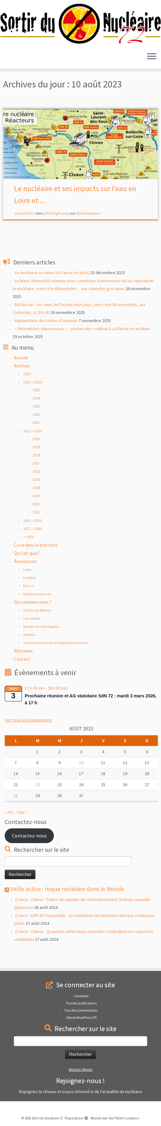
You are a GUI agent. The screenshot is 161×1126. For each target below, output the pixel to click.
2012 (36, 518)
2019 (36, 461)
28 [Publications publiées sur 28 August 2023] (15, 810)
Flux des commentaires (81, 1010)
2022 (36, 429)
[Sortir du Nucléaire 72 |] (80, 24)
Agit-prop (62, 227)
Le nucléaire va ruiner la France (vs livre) (52, 287)
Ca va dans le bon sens (36, 560)
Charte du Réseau (37, 625)
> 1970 (28, 551)
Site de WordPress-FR (81, 1017)
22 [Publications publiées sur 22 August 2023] (37, 799)
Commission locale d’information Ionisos (55, 657)
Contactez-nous (29, 850)
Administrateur (88, 227)
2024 (36, 412)
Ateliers (29, 649)
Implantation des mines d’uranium (46, 335)
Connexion (81, 996)
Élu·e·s (28, 600)
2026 (27, 388)
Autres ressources (37, 608)
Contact (22, 674)
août (37, 84)
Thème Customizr (126, 1118)
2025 (36, 404)
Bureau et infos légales (41, 641)
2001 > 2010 (32, 535)
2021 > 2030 (32, 396)
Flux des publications (81, 1003)
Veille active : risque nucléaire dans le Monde (67, 903)
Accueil (10, 84)
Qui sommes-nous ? (33, 617)
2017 (36, 478)
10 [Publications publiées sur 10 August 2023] (81, 777)
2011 (36, 526)
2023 (24, 84)
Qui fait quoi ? (27, 568)
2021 (36, 437)
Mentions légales (80, 1069)
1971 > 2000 (32, 543)
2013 (36, 510)
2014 (36, 502)
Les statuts (31, 633)
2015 (36, 494)
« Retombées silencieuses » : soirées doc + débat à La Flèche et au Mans (82, 343)
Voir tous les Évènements (28, 735)
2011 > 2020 (32, 445)
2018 (36, 469)
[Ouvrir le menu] (151, 58)
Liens (27, 584)
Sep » (22, 827)
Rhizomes (23, 666)
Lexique (29, 592)
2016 (36, 486)
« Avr (9, 827)
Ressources (25, 576)
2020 (36, 453)
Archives (22, 380)
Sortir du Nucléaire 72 (47, 1118)
